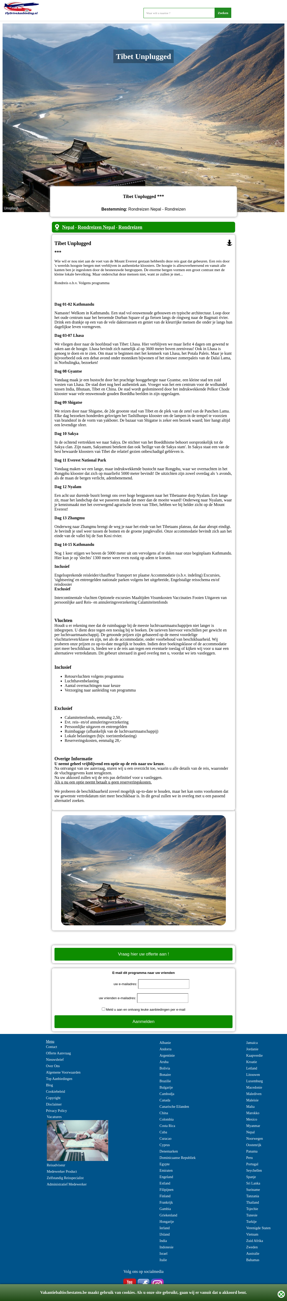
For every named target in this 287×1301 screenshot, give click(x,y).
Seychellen (254, 1170)
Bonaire (165, 1075)
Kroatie (251, 1062)
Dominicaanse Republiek (178, 1158)
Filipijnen (166, 1190)
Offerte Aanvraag (58, 1053)
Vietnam (252, 1234)
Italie (163, 1260)
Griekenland (168, 1215)
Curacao (166, 1139)
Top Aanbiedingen (59, 1079)
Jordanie (252, 1049)
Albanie (165, 1043)
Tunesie (251, 1215)
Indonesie (166, 1247)
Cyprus (165, 1145)
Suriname (253, 1190)
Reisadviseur (56, 1165)
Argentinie (167, 1055)
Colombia (167, 1119)
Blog (49, 1085)
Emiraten (166, 1170)
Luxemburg (254, 1081)
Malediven (253, 1094)
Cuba (163, 1132)
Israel (164, 1254)
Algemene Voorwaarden (63, 1072)
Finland (165, 1196)
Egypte (165, 1164)
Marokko (252, 1113)
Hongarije (167, 1222)
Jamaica (252, 1043)
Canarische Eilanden (174, 1107)
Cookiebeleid (55, 1091)
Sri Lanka (253, 1183)
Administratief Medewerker (67, 1184)
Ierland (165, 1228)
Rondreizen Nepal (96, 227)
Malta (250, 1107)
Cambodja (167, 1094)
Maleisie (252, 1100)
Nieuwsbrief (55, 1060)
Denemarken (169, 1151)
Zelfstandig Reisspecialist (65, 1178)
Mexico (251, 1119)
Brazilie (165, 1081)
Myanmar (253, 1126)
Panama (251, 1151)
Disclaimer (54, 1104)
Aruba (164, 1062)
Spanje (251, 1177)
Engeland (166, 1177)
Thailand (252, 1202)
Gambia (165, 1209)
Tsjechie (252, 1209)
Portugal (252, 1164)
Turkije (251, 1222)
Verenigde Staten (258, 1228)
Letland (251, 1068)
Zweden (252, 1247)
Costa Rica (167, 1126)
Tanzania (252, 1196)
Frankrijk (166, 1202)
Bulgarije (166, 1087)
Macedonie (254, 1087)
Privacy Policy (56, 1111)
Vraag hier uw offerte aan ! (143, 954)
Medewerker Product (62, 1171)
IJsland (165, 1234)
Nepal (68, 227)
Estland (165, 1183)
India (163, 1241)
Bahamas (252, 1260)
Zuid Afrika (254, 1241)
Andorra (166, 1049)
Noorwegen (254, 1139)
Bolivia (165, 1068)
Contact (51, 1047)
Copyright (53, 1098)
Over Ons (53, 1066)
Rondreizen (130, 227)
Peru (249, 1158)
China (164, 1113)
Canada (165, 1100)
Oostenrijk (253, 1145)
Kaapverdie (254, 1055)
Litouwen (253, 1075)
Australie (252, 1254)
